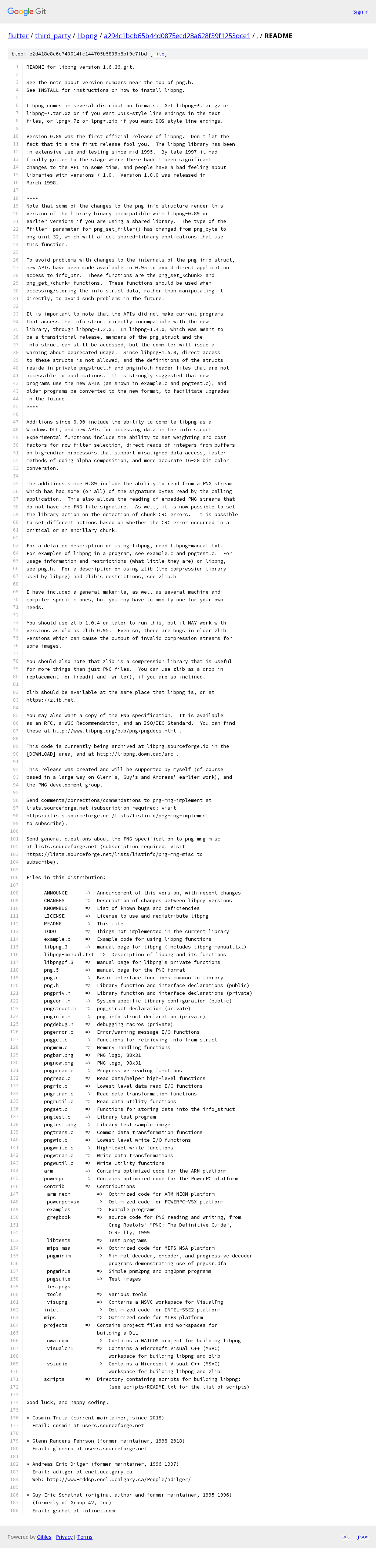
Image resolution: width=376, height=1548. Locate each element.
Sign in (361, 11)
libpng (87, 35)
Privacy (64, 1536)
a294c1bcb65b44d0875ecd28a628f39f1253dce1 (177, 35)
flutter (18, 35)
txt (345, 1536)
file (158, 54)
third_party (53, 35)
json (363, 1536)
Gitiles (44, 1536)
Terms (85, 1536)
